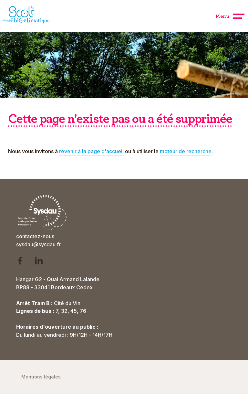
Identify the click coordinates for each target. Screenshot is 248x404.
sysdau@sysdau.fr (38, 244)
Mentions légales (41, 376)
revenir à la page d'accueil (91, 151)
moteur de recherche (186, 151)
